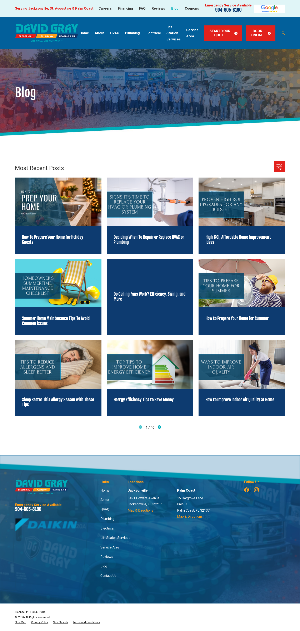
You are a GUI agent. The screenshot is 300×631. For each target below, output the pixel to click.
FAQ (142, 8)
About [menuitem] (100, 33)
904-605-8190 (228, 10)
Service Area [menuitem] (192, 33)
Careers (105, 8)
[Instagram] (256, 489)
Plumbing (107, 519)
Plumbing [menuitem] (132, 33)
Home (105, 490)
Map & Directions (140, 510)
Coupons (192, 8)
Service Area (109, 547)
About (104, 500)
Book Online (261, 33)
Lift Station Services (115, 538)
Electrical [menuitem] (153, 33)
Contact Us (108, 576)
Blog (175, 8)
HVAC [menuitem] (114, 33)
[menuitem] (20, 622)
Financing (125, 8)
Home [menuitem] (84, 33)
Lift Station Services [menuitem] (173, 33)
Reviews (158, 8)
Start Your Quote (224, 33)
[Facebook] (246, 489)
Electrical (107, 528)
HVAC (104, 509)
